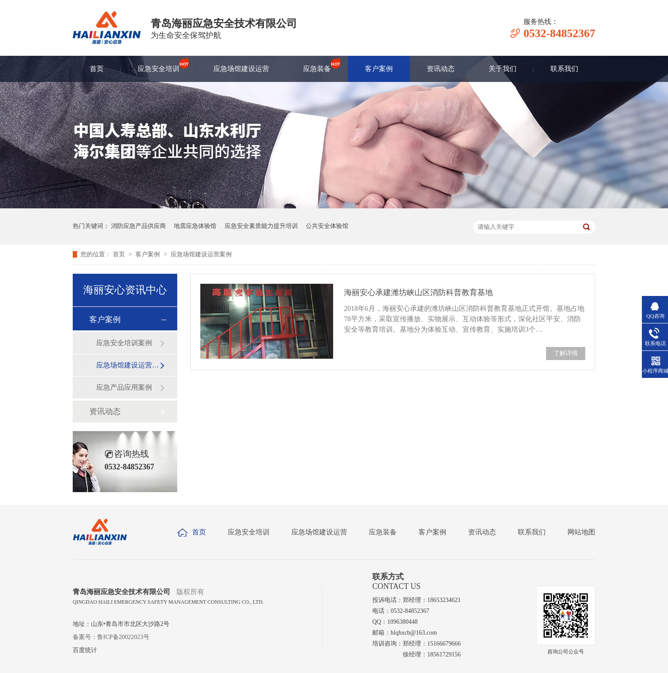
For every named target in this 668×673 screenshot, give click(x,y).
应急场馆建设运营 (241, 68)
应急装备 (317, 64)
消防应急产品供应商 (138, 226)
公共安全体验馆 (327, 226)
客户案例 (379, 68)
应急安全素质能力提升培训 (261, 226)
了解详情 (565, 353)
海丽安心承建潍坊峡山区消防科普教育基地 (418, 292)
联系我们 (564, 68)
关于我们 (502, 68)
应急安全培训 (158, 64)
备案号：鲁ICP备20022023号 (111, 637)
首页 (97, 68)
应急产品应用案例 (124, 387)
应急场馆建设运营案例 (201, 254)
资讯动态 (441, 68)
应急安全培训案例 (124, 343)
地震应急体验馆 (195, 226)
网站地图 (581, 532)
